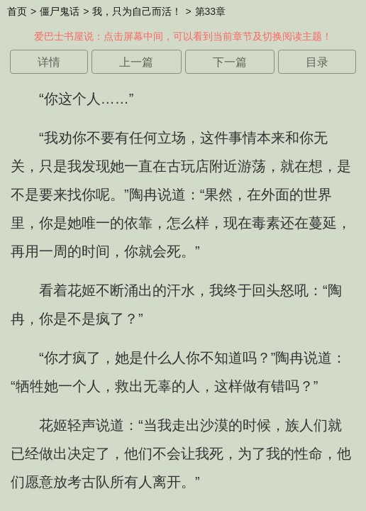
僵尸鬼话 (59, 11)
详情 (49, 62)
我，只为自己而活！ (137, 11)
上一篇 (136, 62)
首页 (17, 11)
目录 (317, 62)
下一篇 (230, 62)
